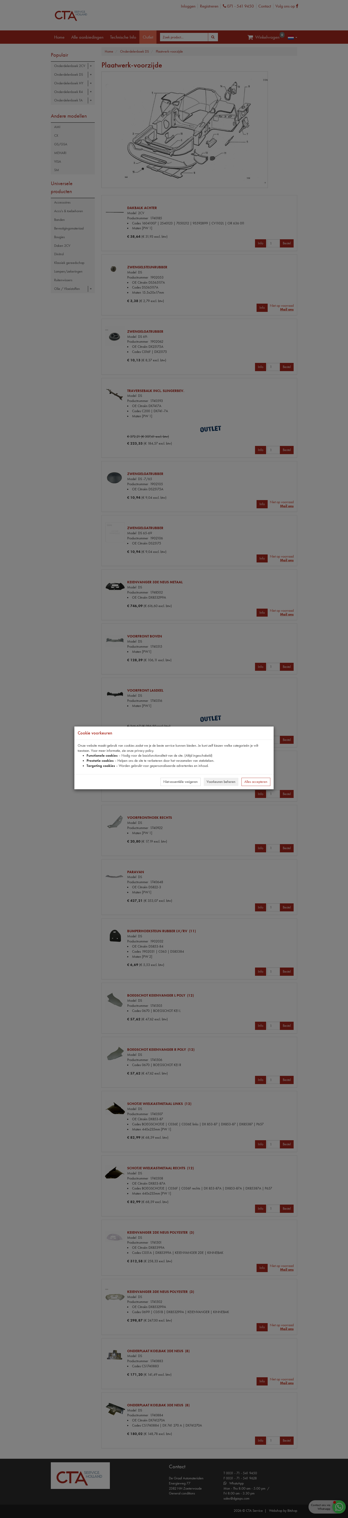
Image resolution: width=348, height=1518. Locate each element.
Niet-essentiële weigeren (180, 781)
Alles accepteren (255, 781)
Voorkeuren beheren (221, 781)
